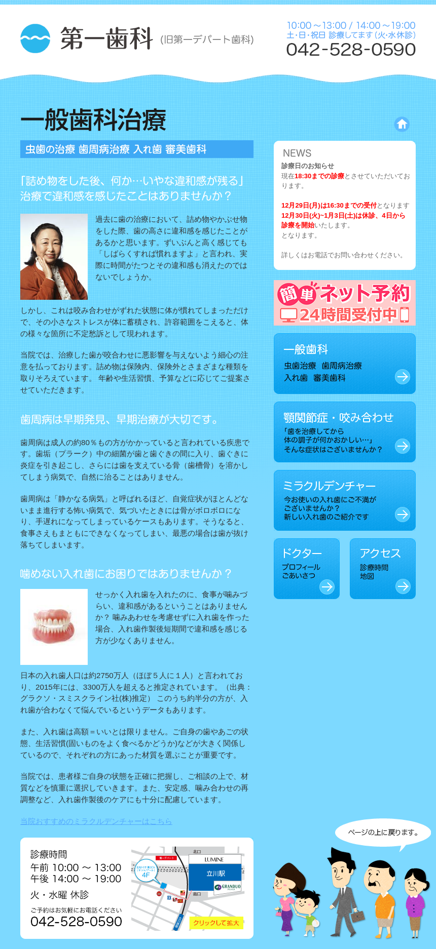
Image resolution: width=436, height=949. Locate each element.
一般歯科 (345, 363)
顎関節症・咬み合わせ (345, 432)
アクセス (383, 568)
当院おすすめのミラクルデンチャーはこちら (96, 821)
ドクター (307, 568)
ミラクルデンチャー (345, 500)
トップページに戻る (359, 124)
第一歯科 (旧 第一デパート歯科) (136, 40)
